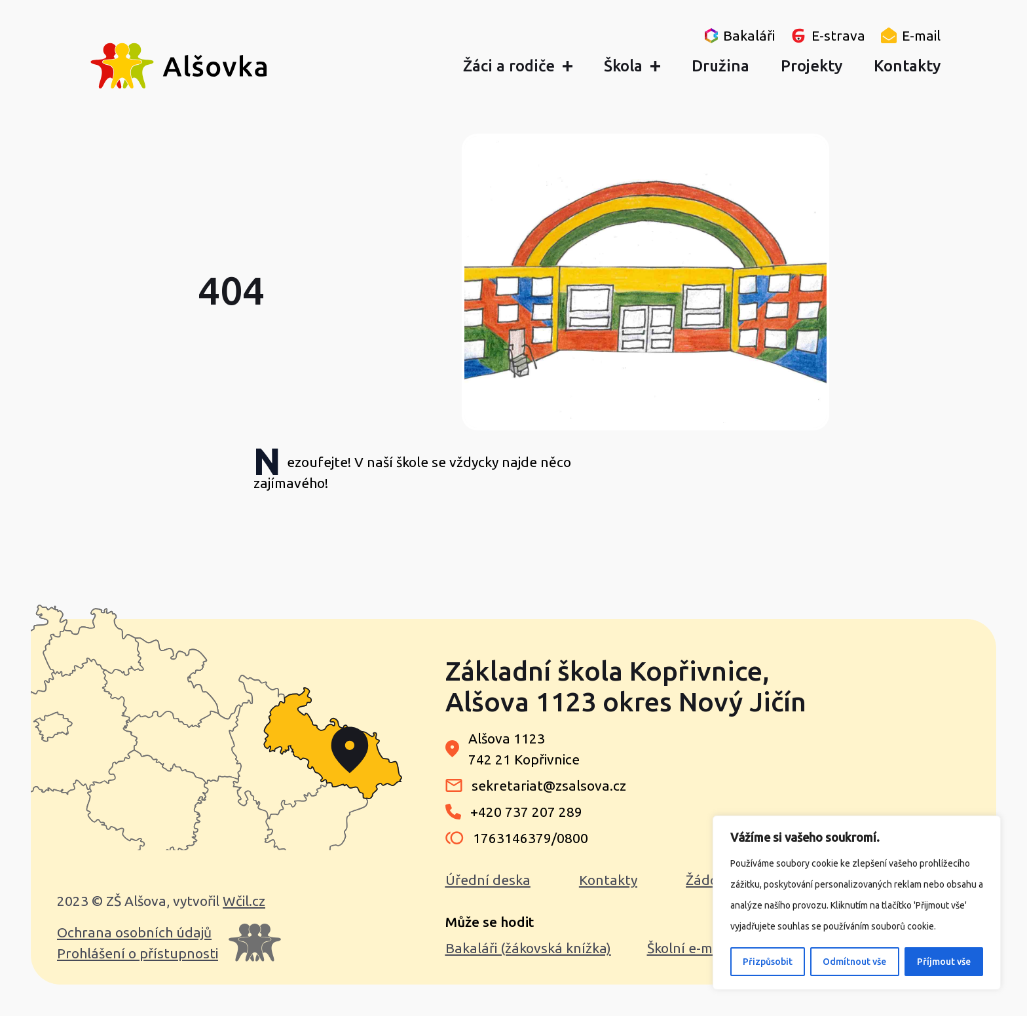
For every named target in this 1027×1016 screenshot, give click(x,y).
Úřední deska (488, 880)
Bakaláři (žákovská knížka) (528, 948)
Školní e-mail (687, 948)
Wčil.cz (244, 901)
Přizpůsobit (768, 961)
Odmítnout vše (854, 961)
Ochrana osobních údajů (134, 932)
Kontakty (608, 880)
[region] (857, 903)
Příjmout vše (944, 961)
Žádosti (709, 880)
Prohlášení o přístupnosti (137, 953)
